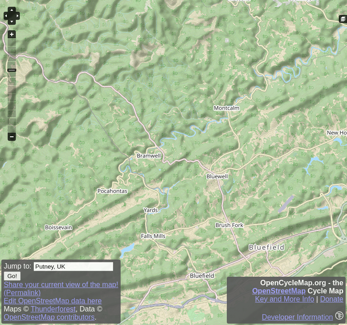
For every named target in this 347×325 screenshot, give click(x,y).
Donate (331, 299)
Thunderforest (53, 309)
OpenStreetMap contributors (49, 317)
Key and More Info (284, 299)
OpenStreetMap (278, 291)
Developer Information (297, 317)
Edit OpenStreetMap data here (53, 301)
